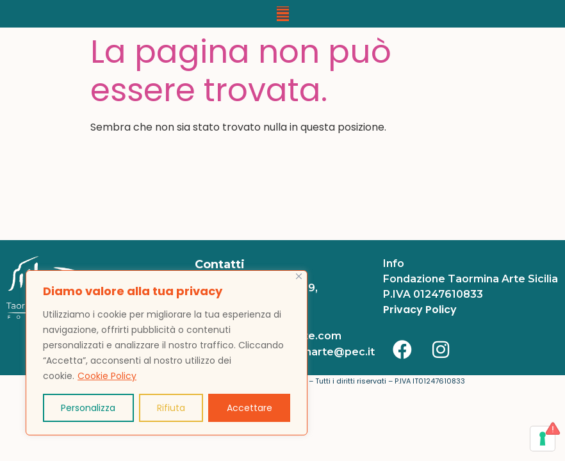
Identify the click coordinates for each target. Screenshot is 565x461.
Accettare (249, 407)
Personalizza (88, 407)
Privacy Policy (420, 309)
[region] (166, 352)
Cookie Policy (107, 375)
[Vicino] (299, 276)
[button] (282, 13)
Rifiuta (171, 407)
